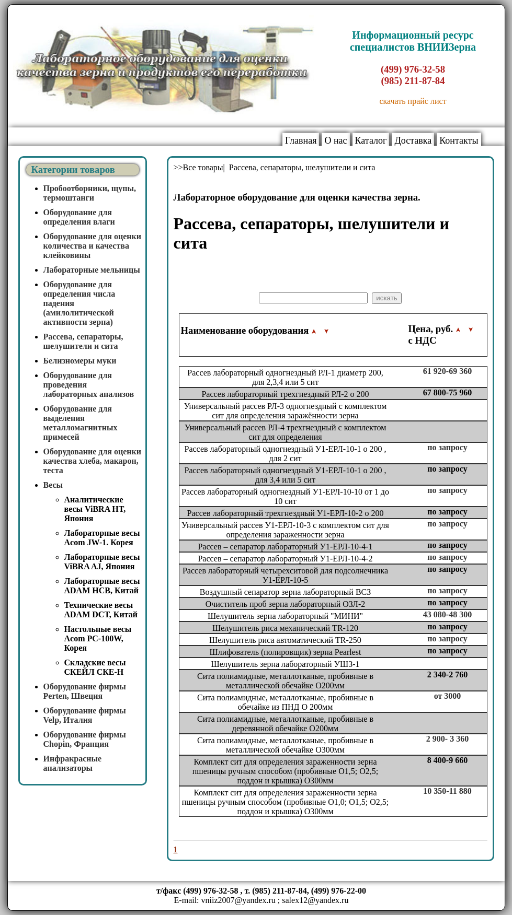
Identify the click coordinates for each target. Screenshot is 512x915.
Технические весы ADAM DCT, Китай (101, 610)
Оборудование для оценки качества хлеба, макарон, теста (92, 461)
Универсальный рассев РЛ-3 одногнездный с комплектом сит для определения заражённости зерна (285, 411)
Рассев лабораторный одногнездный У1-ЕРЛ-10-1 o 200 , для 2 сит (285, 453)
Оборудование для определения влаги (79, 217)
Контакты (458, 140)
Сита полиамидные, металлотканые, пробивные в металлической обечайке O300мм (285, 745)
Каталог (371, 140)
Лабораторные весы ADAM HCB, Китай (102, 586)
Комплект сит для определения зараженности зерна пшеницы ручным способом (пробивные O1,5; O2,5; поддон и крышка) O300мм (285, 771)
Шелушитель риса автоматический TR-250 (285, 640)
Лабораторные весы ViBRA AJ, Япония (102, 562)
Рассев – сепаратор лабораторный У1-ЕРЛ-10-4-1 (285, 546)
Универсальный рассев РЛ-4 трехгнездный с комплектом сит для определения (285, 432)
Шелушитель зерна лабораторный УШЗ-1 (285, 664)
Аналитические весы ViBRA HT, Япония (95, 509)
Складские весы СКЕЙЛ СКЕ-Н (95, 667)
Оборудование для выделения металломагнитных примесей (80, 422)
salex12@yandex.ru (315, 900)
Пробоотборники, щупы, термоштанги (89, 193)
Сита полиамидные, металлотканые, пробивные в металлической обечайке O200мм (285, 681)
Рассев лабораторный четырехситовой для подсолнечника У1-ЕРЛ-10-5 (285, 575)
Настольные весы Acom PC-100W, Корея (98, 638)
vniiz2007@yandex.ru (238, 900)
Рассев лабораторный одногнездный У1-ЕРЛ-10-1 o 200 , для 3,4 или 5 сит (285, 475)
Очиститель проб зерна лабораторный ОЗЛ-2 (286, 604)
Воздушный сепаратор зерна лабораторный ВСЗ (285, 592)
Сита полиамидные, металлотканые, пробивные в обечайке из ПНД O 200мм (285, 702)
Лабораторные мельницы (91, 269)
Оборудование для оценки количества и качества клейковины (92, 246)
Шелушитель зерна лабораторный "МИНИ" (285, 616)
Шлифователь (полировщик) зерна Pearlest (285, 652)
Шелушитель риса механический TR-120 (285, 628)
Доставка (412, 140)
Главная (300, 140)
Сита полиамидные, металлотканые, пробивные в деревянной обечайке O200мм (285, 723)
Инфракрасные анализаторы (72, 763)
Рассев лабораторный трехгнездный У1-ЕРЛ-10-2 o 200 (285, 513)
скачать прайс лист (412, 101)
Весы (53, 484)
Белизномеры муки (80, 360)
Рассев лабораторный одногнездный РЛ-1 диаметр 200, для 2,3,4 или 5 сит (285, 377)
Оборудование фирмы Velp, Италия (84, 715)
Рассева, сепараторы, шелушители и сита (83, 341)
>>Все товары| (200, 167)
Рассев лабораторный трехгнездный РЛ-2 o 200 (285, 394)
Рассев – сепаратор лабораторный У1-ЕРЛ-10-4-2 (285, 558)
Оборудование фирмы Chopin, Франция (84, 739)
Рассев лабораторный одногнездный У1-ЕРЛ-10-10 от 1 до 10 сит (285, 496)
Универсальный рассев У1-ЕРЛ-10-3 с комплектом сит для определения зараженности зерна (285, 530)
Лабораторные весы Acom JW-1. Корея (102, 538)
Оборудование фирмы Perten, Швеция (84, 691)
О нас (335, 140)
